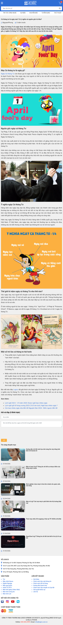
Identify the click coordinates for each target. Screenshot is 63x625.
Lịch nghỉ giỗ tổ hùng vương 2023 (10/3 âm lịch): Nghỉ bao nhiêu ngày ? (31, 405)
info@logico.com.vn (41, 622)
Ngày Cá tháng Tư (7, 74)
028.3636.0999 (25, 622)
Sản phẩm (5, 576)
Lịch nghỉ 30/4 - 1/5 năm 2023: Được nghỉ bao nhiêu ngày (26, 403)
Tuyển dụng (46, 13)
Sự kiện (22, 13)
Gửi (4, 440)
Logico (15, 390)
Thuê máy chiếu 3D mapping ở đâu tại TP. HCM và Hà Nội (43, 519)
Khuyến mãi (33, 13)
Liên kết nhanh (38, 576)
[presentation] (16, 433)
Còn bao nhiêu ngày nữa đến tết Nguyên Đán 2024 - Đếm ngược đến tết (31, 408)
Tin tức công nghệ (9, 13)
